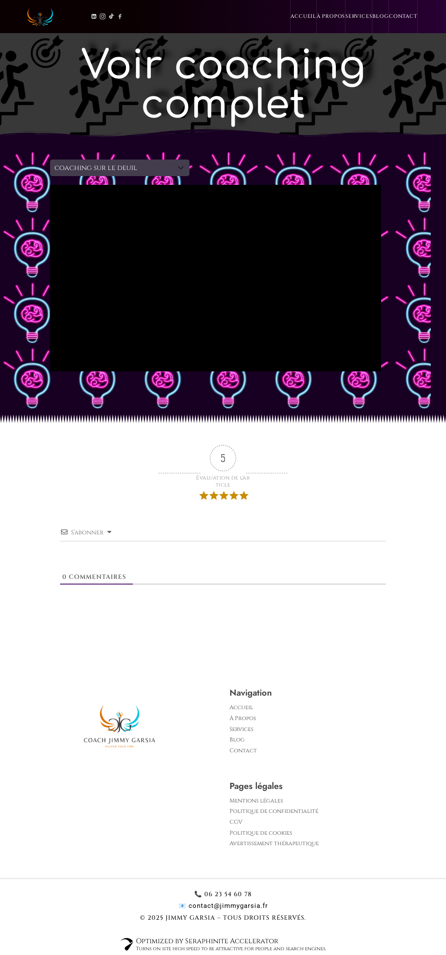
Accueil (303, 16)
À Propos (331, 16)
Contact (403, 16)
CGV (236, 822)
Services (358, 16)
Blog (380, 16)
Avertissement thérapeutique (274, 843)
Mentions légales (256, 801)
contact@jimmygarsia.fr (228, 906)
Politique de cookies (261, 833)
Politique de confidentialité (274, 811)
